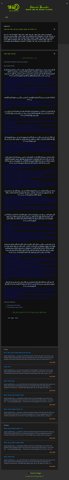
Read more (52, 362)
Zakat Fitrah (7, 367)
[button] (54, 29)
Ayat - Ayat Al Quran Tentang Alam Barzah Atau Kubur (17, 353)
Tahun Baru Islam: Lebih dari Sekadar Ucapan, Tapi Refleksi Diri (20, 29)
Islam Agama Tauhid (12, 318)
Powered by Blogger (34, 473)
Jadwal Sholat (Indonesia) (26, 17)
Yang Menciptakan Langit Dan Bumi (14, 307)
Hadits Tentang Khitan (9, 381)
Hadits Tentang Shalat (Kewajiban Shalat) (14, 395)
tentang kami (49, 17)
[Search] (67, 4)
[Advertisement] (63, 43)
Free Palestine (39, 17)
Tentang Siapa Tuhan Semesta (13, 305)
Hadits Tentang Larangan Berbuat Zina (13, 409)
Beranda (8, 17)
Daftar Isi (15, 17)
